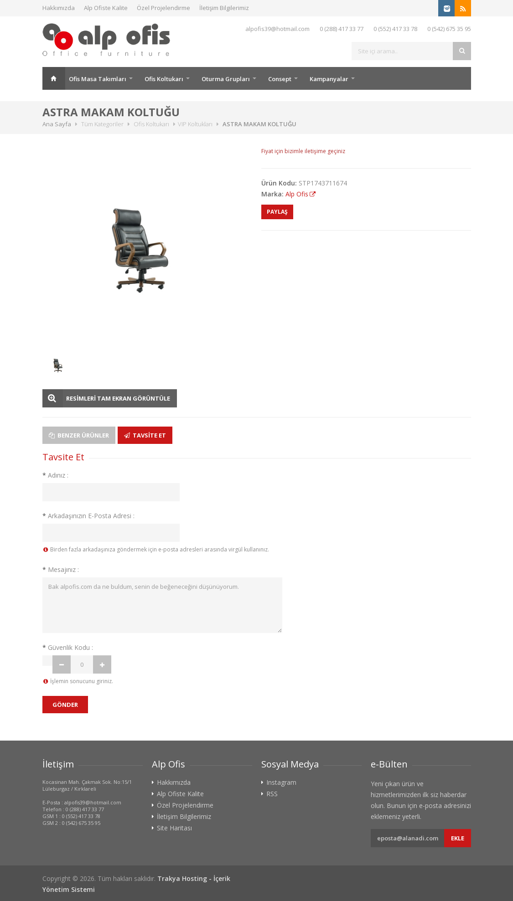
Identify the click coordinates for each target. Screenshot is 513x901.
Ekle (457, 838)
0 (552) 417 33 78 (395, 29)
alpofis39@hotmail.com (277, 29)
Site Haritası (174, 828)
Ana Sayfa (53, 78)
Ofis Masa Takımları (97, 79)
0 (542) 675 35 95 (449, 29)
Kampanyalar (329, 79)
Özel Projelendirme (163, 8)
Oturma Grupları (226, 79)
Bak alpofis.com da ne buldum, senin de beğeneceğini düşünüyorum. (162, 605)
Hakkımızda (58, 8)
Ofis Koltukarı (164, 79)
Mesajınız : (60, 569)
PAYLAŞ (277, 212)
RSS (272, 794)
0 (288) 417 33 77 (341, 29)
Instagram (281, 782)
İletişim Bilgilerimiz (224, 8)
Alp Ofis (296, 194)
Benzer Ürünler (79, 435)
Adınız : (55, 475)
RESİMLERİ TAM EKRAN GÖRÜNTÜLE (118, 398)
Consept (279, 79)
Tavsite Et (145, 435)
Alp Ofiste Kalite (106, 8)
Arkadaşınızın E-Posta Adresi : (88, 515)
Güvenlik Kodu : (67, 647)
